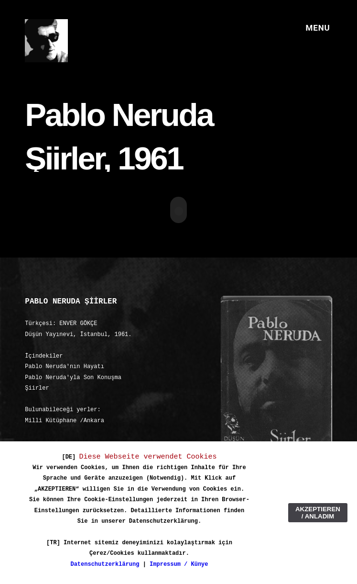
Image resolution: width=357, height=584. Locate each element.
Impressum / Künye (179, 564)
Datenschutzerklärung (104, 564)
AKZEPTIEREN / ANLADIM (317, 512)
